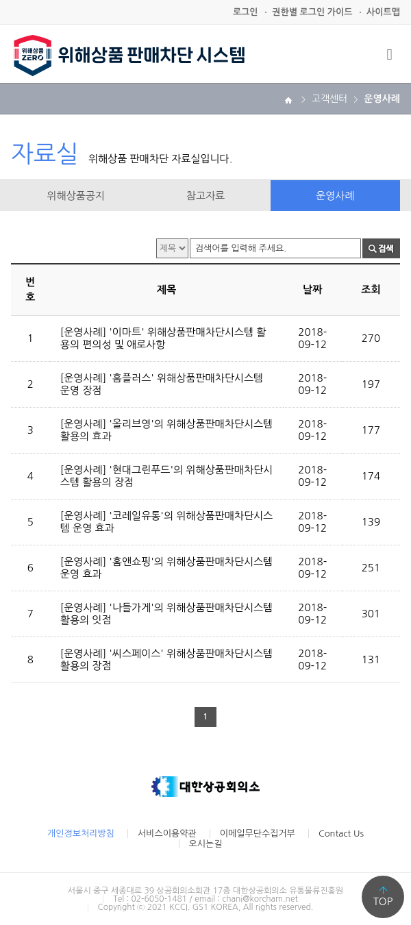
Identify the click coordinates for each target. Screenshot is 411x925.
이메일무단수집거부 (257, 833)
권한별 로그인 (312, 12)
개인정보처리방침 (80, 833)
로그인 (245, 12)
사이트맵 (383, 12)
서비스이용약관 (167, 833)
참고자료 (205, 195)
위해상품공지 (76, 195)
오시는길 (206, 843)
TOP (383, 901)
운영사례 (335, 195)
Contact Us (341, 833)
